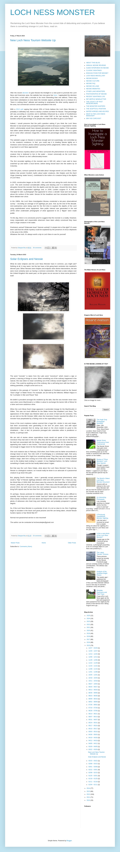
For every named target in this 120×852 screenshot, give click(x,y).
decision (25, 93)
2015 (89, 645)
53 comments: (37, 535)
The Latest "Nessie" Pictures (102, 553)
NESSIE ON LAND (92, 86)
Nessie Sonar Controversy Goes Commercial (103, 442)
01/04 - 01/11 (93, 784)
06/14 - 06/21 (93, 714)
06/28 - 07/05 (93, 711)
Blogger (69, 841)
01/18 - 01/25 (93, 778)
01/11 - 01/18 (93, 782)
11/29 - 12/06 (93, 660)
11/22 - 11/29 (93, 663)
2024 (89, 618)
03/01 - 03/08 (93, 767)
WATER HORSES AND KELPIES (97, 111)
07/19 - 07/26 (93, 708)
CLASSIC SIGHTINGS (94, 70)
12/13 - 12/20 (93, 654)
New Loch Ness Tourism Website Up (33, 40)
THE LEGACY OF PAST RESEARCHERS (94, 102)
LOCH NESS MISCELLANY (95, 76)
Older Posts (72, 543)
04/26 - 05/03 (93, 734)
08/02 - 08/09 (93, 702)
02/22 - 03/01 (93, 770)
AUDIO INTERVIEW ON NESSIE (97, 68)
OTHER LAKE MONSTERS (95, 91)
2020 (89, 630)
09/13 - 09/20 (93, 690)
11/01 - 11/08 (93, 672)
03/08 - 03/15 (93, 764)
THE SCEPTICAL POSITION (96, 109)
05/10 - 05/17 (93, 729)
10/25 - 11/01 (93, 675)
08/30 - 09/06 (93, 693)
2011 (89, 797)
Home (44, 543)
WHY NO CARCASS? (93, 118)
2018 (89, 636)
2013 (89, 791)
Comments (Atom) (26, 546)
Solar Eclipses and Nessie (26, 259)
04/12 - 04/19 (93, 740)
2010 (89, 800)
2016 (89, 642)
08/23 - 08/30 (93, 696)
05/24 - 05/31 (93, 723)
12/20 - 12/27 (93, 651)
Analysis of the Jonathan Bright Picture (102, 573)
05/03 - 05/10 (93, 732)
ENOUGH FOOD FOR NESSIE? (97, 73)
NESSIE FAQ (90, 83)
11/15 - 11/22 (93, 666)
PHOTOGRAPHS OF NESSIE (96, 94)
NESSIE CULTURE (92, 81)
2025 (89, 615)
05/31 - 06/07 (93, 720)
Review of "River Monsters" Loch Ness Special (102, 461)
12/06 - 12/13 (93, 657)
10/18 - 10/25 (93, 678)
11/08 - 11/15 (93, 669)
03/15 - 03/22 (93, 761)
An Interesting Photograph (101, 498)
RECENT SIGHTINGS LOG (95, 96)
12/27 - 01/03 (93, 648)
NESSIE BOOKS (92, 78)
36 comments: (37, 247)
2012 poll (19, 109)
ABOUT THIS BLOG (93, 63)
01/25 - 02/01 (93, 776)
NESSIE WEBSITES (93, 89)
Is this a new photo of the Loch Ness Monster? (103, 535)
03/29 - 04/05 (93, 746)
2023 (89, 621)
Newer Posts (15, 543)
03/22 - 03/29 (93, 749)
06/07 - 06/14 (93, 717)
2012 (89, 794)
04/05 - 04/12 (93, 743)
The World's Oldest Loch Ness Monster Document (103, 480)
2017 (89, 639)
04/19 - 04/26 (93, 738)
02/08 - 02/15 (93, 772)
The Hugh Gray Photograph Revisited (102, 421)
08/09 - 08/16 (93, 699)
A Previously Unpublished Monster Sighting (102, 516)
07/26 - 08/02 (93, 705)
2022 (89, 624)
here (55, 95)
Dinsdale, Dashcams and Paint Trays (102, 592)
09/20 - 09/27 (93, 687)
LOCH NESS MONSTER (52, 12)
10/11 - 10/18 (93, 681)
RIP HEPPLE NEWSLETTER (96, 99)
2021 (89, 627)
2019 (89, 633)
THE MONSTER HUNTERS (95, 106)
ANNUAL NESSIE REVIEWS (96, 65)
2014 (89, 788)
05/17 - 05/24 (93, 726)
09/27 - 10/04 (93, 684)
